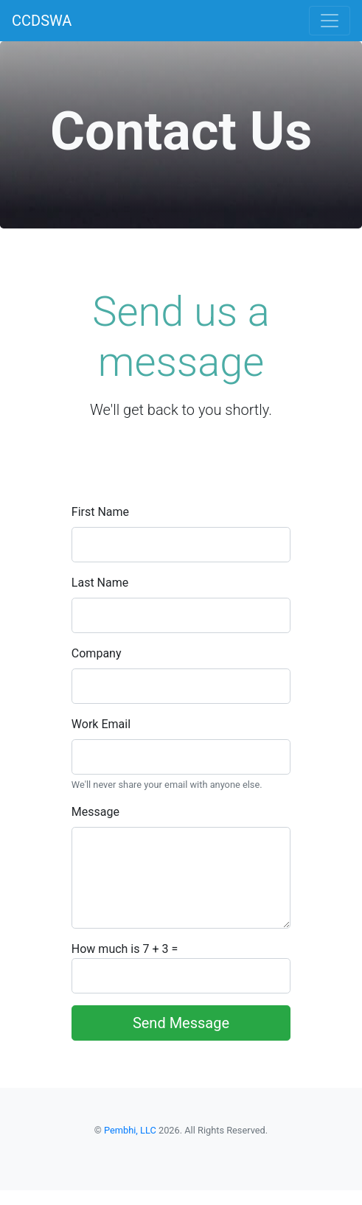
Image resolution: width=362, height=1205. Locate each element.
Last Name (100, 583)
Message (95, 812)
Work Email (101, 724)
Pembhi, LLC (130, 1130)
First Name (100, 512)
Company (97, 653)
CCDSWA (42, 20)
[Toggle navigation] (329, 20)
